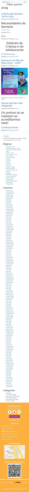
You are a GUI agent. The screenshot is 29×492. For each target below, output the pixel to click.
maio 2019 (8, 304)
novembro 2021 (10, 262)
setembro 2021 (9, 263)
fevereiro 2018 (9, 327)
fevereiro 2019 (9, 308)
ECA (3, 36)
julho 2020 (8, 284)
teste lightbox (9, 182)
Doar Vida (8, 163)
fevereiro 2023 (9, 242)
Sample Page (9, 179)
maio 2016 (8, 355)
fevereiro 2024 (9, 224)
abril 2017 (8, 343)
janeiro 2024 (9, 226)
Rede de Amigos (10, 177)
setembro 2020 (9, 282)
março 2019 (9, 307)
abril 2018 (8, 324)
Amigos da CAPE (10, 146)
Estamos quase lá (10, 167)
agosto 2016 (9, 351)
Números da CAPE (10, 399)
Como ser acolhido (10, 157)
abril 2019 (8, 305)
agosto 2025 (9, 198)
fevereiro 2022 (9, 257)
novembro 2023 (10, 229)
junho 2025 (9, 201)
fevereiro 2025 (9, 206)
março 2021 (9, 273)
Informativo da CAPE (13, 56)
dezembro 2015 (10, 363)
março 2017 (9, 344)
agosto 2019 (9, 299)
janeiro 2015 (9, 380)
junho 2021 (9, 268)
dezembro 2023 (10, 228)
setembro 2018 (9, 316)
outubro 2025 (9, 195)
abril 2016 (8, 357)
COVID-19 (8, 160)
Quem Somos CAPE (11, 176)
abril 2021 (8, 271)
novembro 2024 (10, 210)
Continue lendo (6, 30)
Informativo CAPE (10, 168)
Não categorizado (10, 397)
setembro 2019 (9, 298)
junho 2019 (9, 302)
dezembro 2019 (10, 294)
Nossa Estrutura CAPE (11, 170)
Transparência (9, 184)
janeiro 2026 (9, 190)
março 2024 (9, 223)
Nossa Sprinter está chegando (12, 104)
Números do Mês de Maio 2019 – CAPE (12, 61)
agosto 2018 (9, 318)
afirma (17, 19)
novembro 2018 (10, 313)
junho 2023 (9, 235)
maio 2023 (8, 237)
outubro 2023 (9, 231)
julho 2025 (8, 199)
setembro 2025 (9, 196)
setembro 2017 (9, 335)
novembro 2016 (10, 346)
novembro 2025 (10, 193)
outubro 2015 (9, 366)
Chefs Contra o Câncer (11, 154)
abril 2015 (8, 375)
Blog (9, 32)
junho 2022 (9, 251)
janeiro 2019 (9, 310)
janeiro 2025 (9, 207)
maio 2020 (8, 287)
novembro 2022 (10, 245)
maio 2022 (8, 252)
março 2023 (9, 240)
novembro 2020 (10, 279)
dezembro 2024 (10, 209)
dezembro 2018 (10, 312)
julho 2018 (8, 319)
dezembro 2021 (10, 260)
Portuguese (6, 2)
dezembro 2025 (10, 192)
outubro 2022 (9, 246)
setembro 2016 (9, 349)
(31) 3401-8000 (8, 426)
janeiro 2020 (9, 293)
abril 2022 (8, 254)
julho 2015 (8, 371)
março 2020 (9, 290)
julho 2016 (8, 352)
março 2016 (9, 358)
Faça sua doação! (14, 416)
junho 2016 (9, 354)
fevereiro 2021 (9, 274)
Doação (8, 162)
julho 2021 (8, 266)
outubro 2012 (9, 386)
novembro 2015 (10, 365)
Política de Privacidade (11, 174)
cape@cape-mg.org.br (10, 431)
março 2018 (9, 326)
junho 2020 (9, 285)
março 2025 (9, 204)
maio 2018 (8, 322)
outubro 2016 (9, 347)
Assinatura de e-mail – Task (12, 148)
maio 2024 (8, 220)
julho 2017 (8, 338)
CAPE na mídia (10, 153)
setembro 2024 (9, 213)
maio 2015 (8, 374)
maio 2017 (8, 341)
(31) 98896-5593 (8, 428)
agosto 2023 (9, 232)
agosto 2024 (9, 215)
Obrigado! (8, 173)
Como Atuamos (10, 156)
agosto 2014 (9, 382)
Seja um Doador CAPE (11, 181)
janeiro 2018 (9, 329)
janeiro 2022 (9, 259)
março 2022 (9, 256)
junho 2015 (9, 372)
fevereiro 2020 (9, 291)
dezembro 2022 (10, 243)
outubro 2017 (9, 333)
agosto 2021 (9, 265)
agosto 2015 (9, 369)
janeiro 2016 (9, 361)
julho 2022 (8, 249)
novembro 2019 (10, 296)
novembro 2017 (10, 332)
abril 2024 (8, 221)
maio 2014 (8, 383)
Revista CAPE (9, 401)
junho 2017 (9, 340)
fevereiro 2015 (9, 378)
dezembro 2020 (10, 277)
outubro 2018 (9, 315)
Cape (4, 140)
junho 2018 (9, 321)
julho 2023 (8, 234)
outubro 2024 (9, 212)
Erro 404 (8, 165)
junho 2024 (9, 218)
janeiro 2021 (9, 276)
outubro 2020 (9, 280)
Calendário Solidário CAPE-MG (13, 149)
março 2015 (9, 377)
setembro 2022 (9, 248)
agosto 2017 (9, 337)
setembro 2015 (9, 368)
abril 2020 (8, 288)
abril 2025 (8, 203)
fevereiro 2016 (9, 360)
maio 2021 (8, 270)
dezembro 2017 (10, 330)
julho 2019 (8, 301)
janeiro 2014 (9, 385)
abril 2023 (8, 238)
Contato (8, 159)
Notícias (8, 171)
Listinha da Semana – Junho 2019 (12, 15)
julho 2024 (8, 217)
